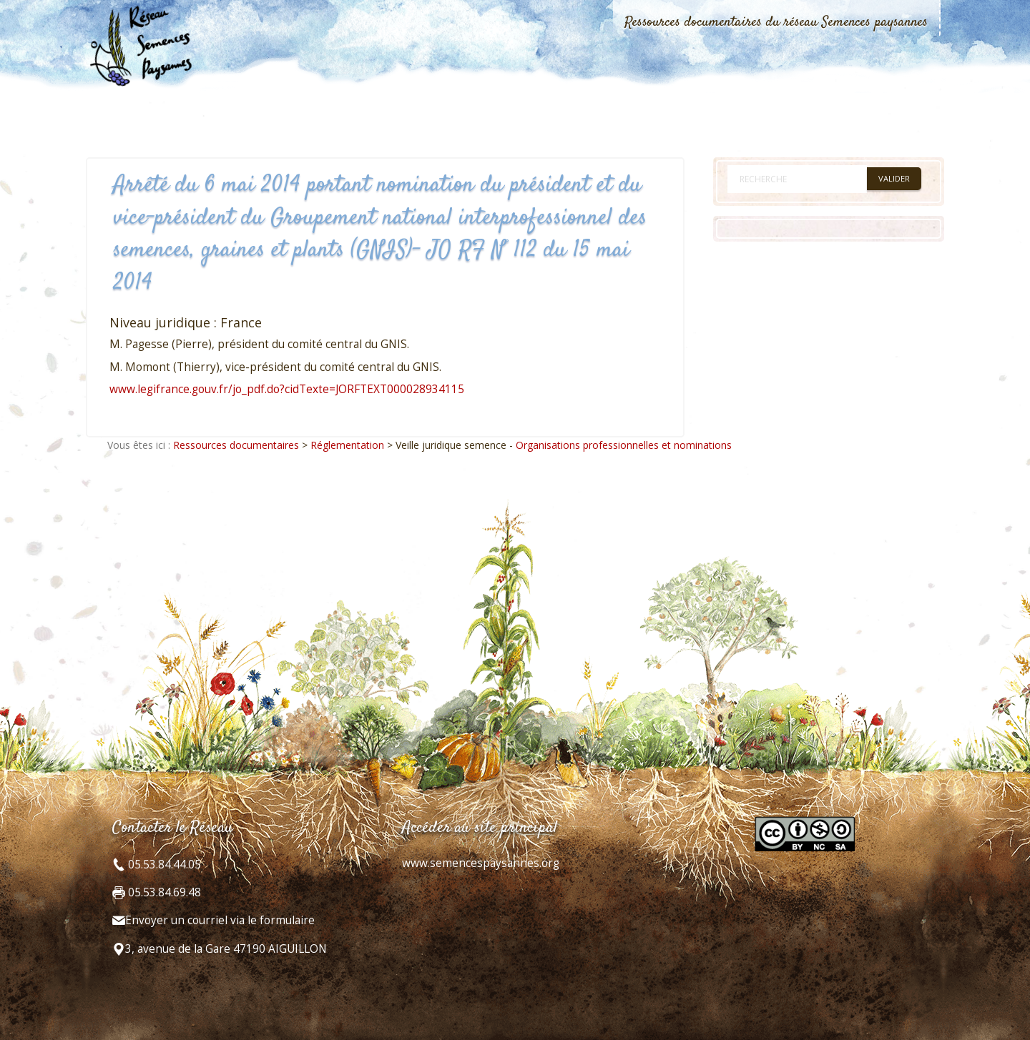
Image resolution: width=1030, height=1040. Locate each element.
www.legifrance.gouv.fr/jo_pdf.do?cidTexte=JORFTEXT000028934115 (286, 389)
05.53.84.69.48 (163, 892)
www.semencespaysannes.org (480, 863)
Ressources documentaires (236, 445)
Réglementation (347, 445)
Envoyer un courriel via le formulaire (220, 920)
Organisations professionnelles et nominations (624, 445)
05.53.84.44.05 (163, 864)
